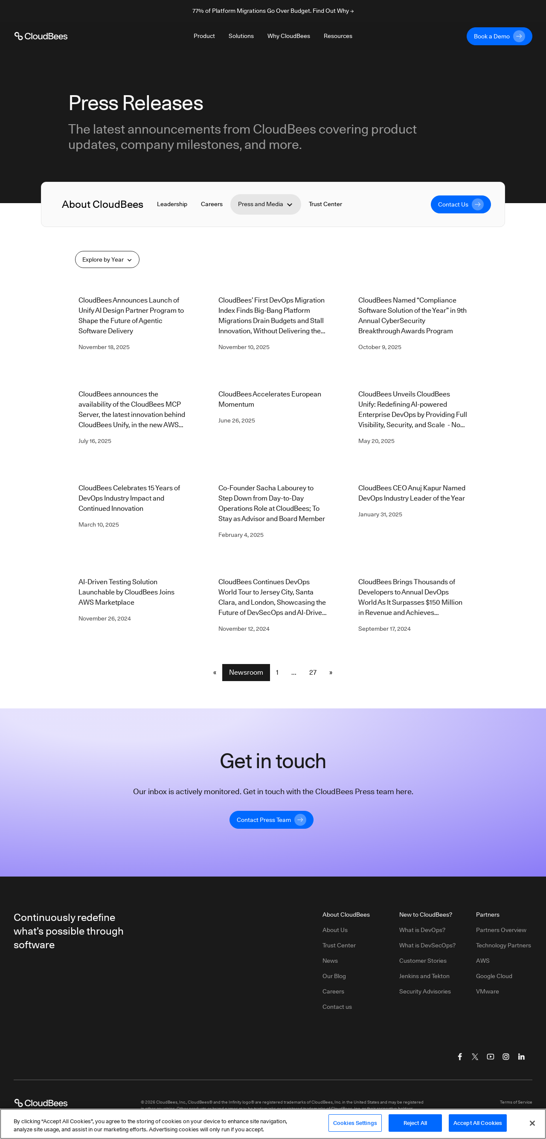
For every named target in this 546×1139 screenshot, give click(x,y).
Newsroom (246, 672)
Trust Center (325, 204)
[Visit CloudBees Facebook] (460, 1056)
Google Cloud (494, 976)
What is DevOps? (422, 929)
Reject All (415, 1126)
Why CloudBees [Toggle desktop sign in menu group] (288, 35)
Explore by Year (107, 259)
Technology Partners (503, 945)
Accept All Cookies (477, 1126)
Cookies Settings (355, 1126)
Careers (212, 204)
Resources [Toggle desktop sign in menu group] (338, 35)
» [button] (330, 672)
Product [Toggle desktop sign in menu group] (204, 35)
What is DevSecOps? (427, 945)
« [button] (214, 672)
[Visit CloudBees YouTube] (490, 1056)
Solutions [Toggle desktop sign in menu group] (241, 35)
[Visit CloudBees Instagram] (506, 1056)
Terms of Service (516, 1101)
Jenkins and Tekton (424, 976)
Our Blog (334, 976)
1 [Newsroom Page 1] (277, 672)
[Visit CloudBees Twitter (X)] (475, 1056)
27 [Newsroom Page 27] (313, 672)
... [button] (293, 672)
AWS (483, 960)
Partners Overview (501, 929)
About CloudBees (102, 204)
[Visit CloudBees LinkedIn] (521, 1056)
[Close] (532, 1126)
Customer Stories (423, 960)
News (330, 960)
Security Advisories (425, 991)
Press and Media (265, 204)
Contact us (337, 1006)
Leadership (172, 204)
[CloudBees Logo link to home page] (41, 36)
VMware (487, 991)
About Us (335, 929)
